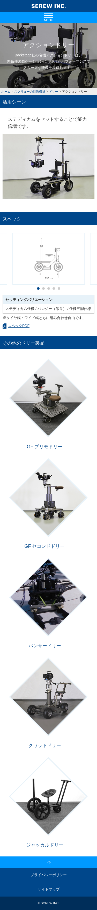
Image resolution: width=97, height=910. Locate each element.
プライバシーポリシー (49, 875)
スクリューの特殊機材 (29, 91)
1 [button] (39, 289)
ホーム (6, 91)
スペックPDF (18, 326)
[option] (48, 166)
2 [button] (44, 289)
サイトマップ (48, 889)
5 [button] (60, 289)
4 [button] (55, 289)
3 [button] (50, 289)
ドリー (53, 91)
